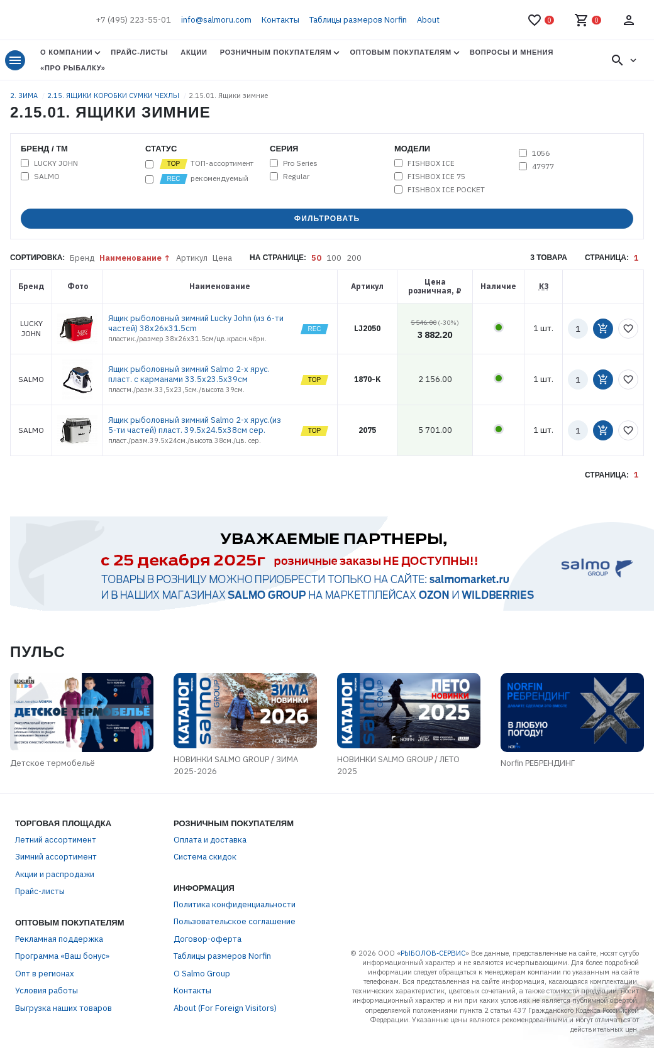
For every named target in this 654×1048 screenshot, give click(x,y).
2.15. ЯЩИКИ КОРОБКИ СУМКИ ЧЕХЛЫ (114, 95)
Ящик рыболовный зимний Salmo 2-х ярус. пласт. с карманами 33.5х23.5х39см (189, 374)
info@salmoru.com (216, 19)
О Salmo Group (202, 973)
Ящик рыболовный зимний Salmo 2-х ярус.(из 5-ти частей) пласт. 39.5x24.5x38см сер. (194, 425)
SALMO (47, 176)
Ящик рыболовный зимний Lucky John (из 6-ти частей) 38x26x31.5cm (196, 323)
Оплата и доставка (210, 839)
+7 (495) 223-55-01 (133, 19)
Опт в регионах (44, 973)
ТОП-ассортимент (205, 164)
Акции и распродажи (54, 874)
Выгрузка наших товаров (63, 1008)
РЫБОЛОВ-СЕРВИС (433, 953)
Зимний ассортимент (56, 856)
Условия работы (46, 990)
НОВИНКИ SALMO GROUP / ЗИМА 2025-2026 (236, 765)
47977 (543, 166)
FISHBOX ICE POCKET (446, 190)
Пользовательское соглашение (235, 921)
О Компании (66, 52)
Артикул (192, 258)
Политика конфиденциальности (235, 904)
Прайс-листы (139, 52)
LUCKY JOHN (56, 163)
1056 (541, 153)
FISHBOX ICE (431, 163)
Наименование (130, 258)
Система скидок (205, 856)
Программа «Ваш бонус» (62, 956)
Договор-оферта (207, 939)
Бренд (82, 258)
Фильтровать (327, 218)
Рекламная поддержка (59, 939)
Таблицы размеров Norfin (358, 19)
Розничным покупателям (276, 52)
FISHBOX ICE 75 (436, 176)
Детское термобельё (52, 763)
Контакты (280, 19)
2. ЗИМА (25, 95)
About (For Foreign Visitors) (225, 1008)
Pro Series (300, 163)
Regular (296, 176)
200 (354, 258)
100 (333, 258)
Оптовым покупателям (400, 52)
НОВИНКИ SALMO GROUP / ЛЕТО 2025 (398, 765)
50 (316, 258)
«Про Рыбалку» (73, 68)
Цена (222, 258)
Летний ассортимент (55, 839)
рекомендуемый (203, 179)
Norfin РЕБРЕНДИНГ (538, 763)
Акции (193, 52)
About (428, 19)
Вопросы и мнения (511, 52)
